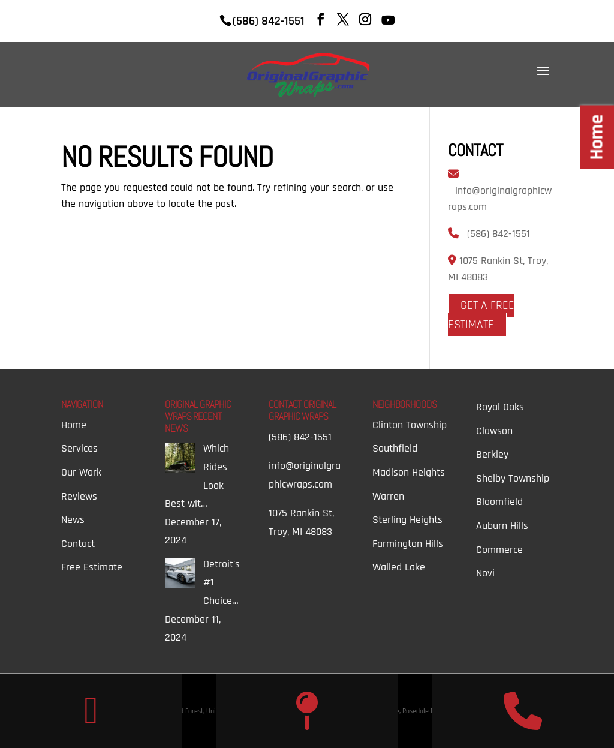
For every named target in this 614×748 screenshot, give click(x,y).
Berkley (492, 454)
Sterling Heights (407, 520)
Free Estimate (91, 567)
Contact (78, 544)
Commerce (499, 550)
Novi (485, 573)
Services (79, 448)
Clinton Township (409, 425)
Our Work (81, 472)
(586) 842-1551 (498, 234)
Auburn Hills (502, 526)
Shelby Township (512, 478)
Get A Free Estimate (481, 315)
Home (73, 425)
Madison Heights (408, 472)
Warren (388, 496)
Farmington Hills (407, 544)
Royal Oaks (500, 407)
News (73, 520)
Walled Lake (398, 567)
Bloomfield (499, 502)
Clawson (494, 431)
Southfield (394, 448)
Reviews (79, 496)
